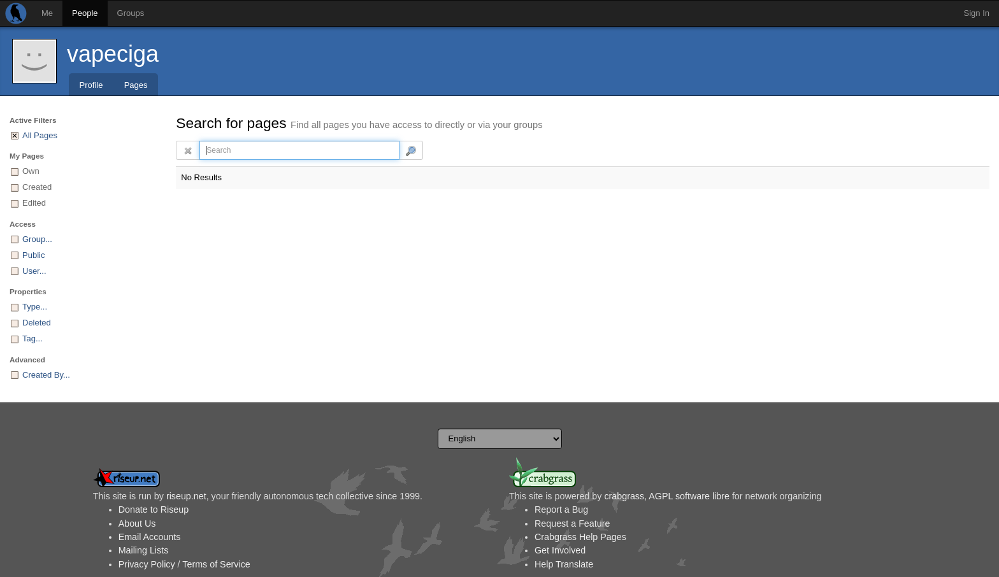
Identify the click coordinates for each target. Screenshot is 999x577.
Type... (34, 306)
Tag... (32, 338)
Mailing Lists (144, 550)
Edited (34, 203)
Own (31, 171)
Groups (131, 13)
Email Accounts (150, 537)
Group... (37, 239)
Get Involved (560, 550)
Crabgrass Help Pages (580, 537)
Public (33, 255)
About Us (137, 523)
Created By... (46, 375)
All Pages (39, 135)
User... (34, 271)
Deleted (36, 322)
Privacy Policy (147, 564)
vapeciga (113, 54)
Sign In (976, 13)
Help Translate (564, 564)
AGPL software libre (689, 496)
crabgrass (624, 496)
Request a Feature (572, 523)
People (84, 13)
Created (37, 187)
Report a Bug (561, 509)
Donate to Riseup (154, 509)
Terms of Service (216, 564)
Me (47, 13)
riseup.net (186, 496)
